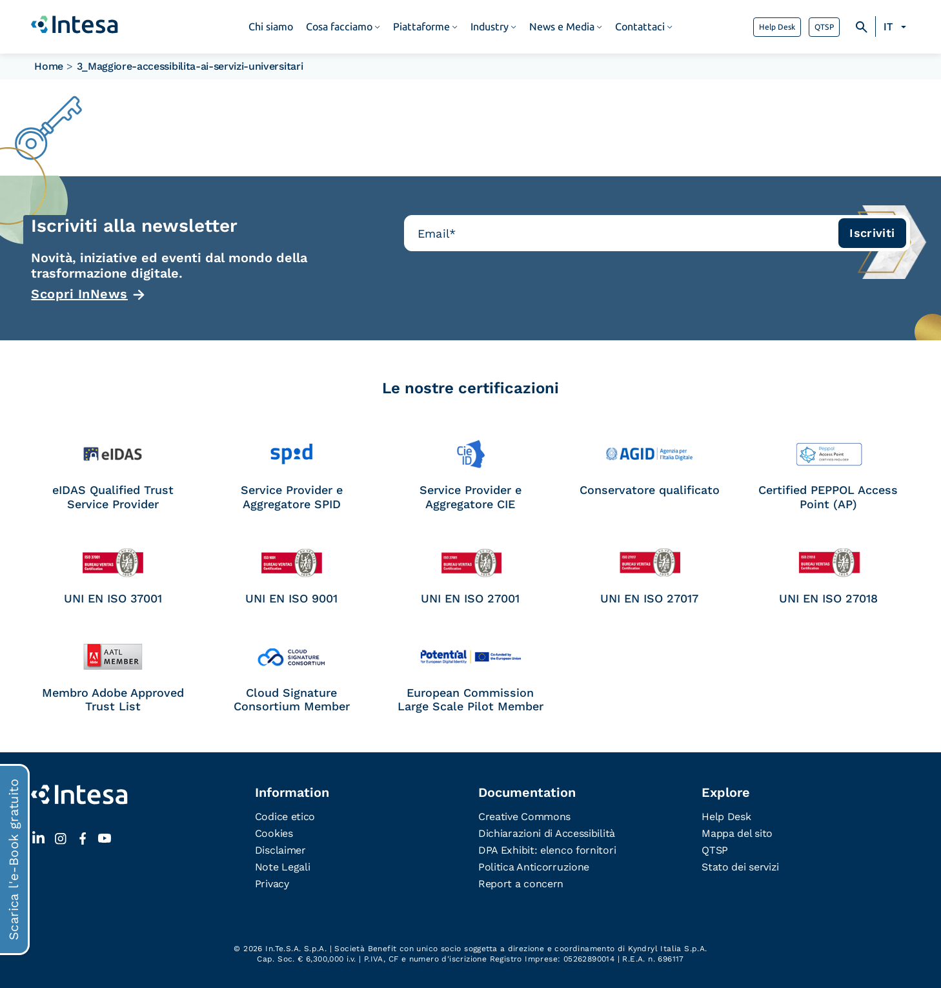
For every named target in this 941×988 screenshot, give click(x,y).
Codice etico (285, 816)
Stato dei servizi (740, 867)
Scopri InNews (79, 294)
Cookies (274, 833)
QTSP (824, 27)
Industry (489, 27)
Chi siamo (270, 27)
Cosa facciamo (339, 27)
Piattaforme (421, 27)
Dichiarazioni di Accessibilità (546, 833)
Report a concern (520, 884)
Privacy (272, 884)
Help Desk (777, 27)
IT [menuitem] (888, 27)
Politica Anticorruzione (533, 867)
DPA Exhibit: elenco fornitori (547, 850)
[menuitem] (897, 27)
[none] (897, 27)
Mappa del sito (737, 833)
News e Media (561, 27)
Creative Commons (524, 816)
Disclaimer (280, 850)
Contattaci (640, 27)
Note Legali (282, 867)
